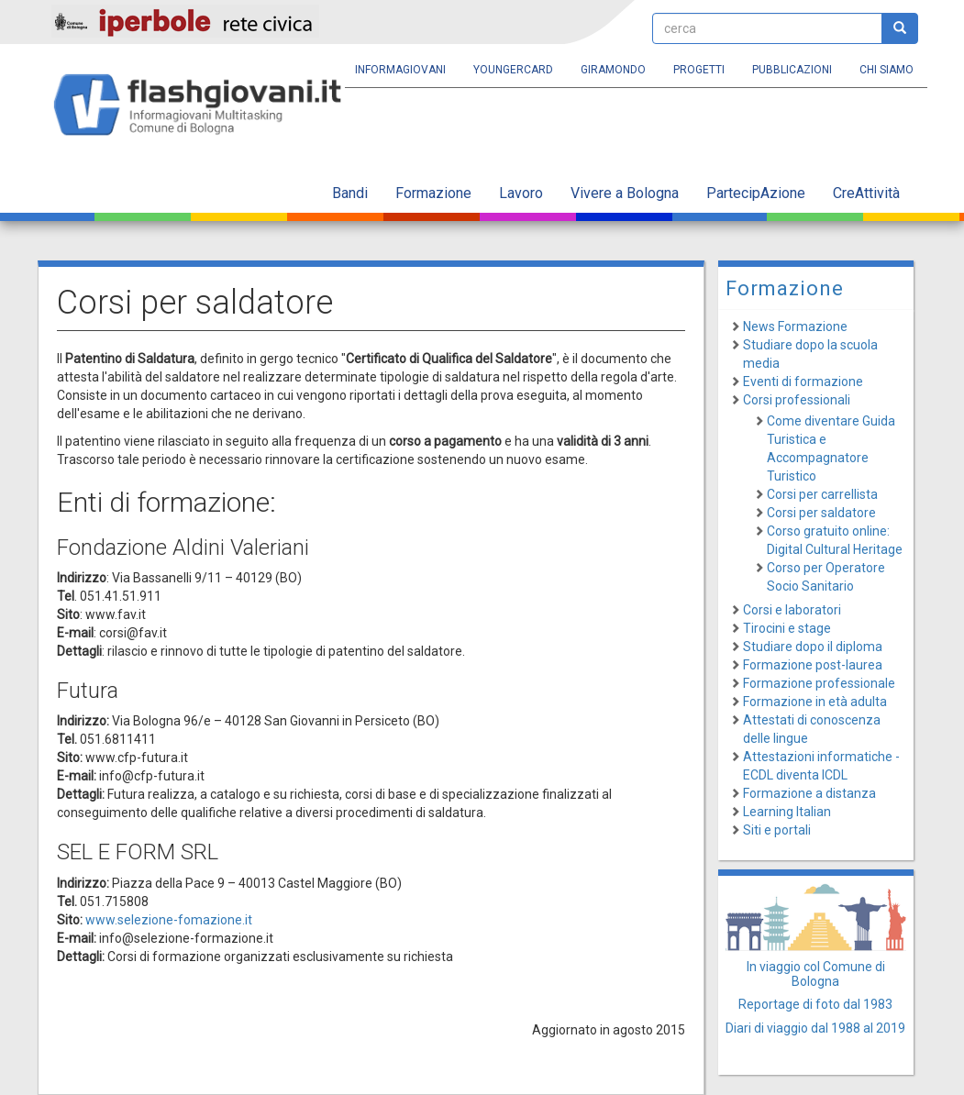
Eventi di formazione (803, 381)
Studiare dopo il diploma (812, 646)
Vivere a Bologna (625, 193)
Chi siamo (886, 69)
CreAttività (866, 193)
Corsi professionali (796, 400)
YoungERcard (513, 69)
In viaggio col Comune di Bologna (816, 973)
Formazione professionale (819, 683)
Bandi (350, 193)
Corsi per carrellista (822, 494)
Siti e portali (777, 830)
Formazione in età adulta (815, 701)
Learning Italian (787, 811)
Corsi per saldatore (821, 512)
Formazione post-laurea (812, 665)
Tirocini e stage (787, 628)
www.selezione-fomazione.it (168, 919)
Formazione (433, 193)
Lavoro (521, 193)
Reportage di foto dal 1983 (815, 1004)
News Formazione (795, 326)
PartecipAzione (755, 193)
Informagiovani (400, 69)
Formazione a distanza (809, 793)
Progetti (699, 69)
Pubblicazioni (792, 69)
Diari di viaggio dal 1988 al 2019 (815, 1028)
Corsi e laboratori (792, 610)
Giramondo (613, 69)
